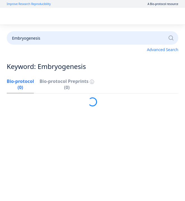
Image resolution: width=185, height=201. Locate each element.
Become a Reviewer (155, 31)
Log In (123, 16)
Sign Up (143, 16)
